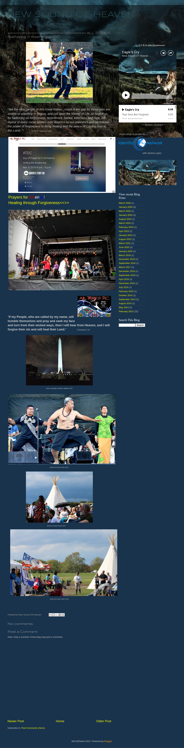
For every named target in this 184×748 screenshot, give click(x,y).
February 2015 (126, 291)
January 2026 (125, 207)
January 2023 (125, 235)
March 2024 (125, 223)
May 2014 (124, 307)
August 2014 (125, 303)
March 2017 (125, 267)
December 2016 (127, 271)
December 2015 (127, 283)
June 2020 (124, 247)
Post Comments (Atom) (33, 728)
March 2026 (125, 203)
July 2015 (123, 287)
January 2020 (125, 251)
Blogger (108, 741)
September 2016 (127, 275)
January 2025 (125, 215)
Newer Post (16, 721)
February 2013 (126, 311)
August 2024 (125, 219)
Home (60, 721)
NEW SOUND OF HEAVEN (71, 15)
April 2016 (124, 279)
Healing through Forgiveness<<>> (38, 202)
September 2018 (127, 263)
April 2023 (124, 231)
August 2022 (125, 239)
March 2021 (125, 243)
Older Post (103, 721)
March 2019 (125, 255)
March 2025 (125, 211)
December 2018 (127, 259)
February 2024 (126, 227)
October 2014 (125, 295)
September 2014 (127, 299)
